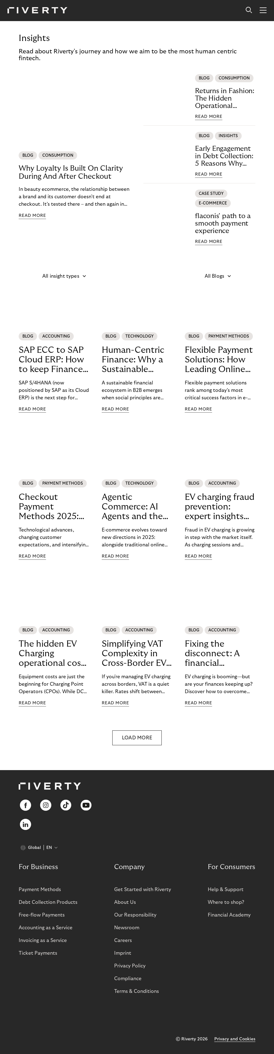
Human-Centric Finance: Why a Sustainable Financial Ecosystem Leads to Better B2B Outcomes (136, 360)
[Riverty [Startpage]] (37, 11)
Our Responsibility (135, 915)
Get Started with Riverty (142, 889)
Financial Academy (229, 915)
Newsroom (126, 927)
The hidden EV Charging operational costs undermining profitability (53, 653)
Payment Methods (40, 889)
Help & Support (226, 889)
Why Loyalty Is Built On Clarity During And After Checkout (71, 172)
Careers (123, 940)
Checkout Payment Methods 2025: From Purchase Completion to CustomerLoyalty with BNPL (49, 507)
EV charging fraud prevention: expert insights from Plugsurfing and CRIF (219, 507)
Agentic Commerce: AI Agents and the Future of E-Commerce (132, 507)
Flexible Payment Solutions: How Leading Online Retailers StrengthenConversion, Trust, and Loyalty (219, 360)
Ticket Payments (38, 953)
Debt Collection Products (48, 902)
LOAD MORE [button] (137, 737)
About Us (125, 902)
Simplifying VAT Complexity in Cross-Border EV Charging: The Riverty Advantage (134, 653)
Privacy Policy (130, 965)
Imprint (122, 953)
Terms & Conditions (136, 991)
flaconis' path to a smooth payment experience (223, 223)
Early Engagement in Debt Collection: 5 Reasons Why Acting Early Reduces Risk (224, 156)
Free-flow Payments (42, 915)
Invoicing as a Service (43, 940)
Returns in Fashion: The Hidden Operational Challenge (224, 98)
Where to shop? (226, 902)
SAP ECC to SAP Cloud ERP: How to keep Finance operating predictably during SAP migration (51, 360)
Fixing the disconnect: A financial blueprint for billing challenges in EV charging (218, 653)
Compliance (128, 978)
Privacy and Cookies (234, 1039)
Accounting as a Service (45, 927)
